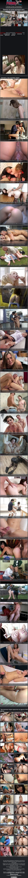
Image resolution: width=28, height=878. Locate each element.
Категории (9, 6)
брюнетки (7, 35)
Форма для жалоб (14, 874)
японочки (19, 33)
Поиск (13, 6)
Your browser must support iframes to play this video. (14, 21)
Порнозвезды (18, 6)
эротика (13, 35)
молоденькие (7, 33)
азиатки (14, 33)
